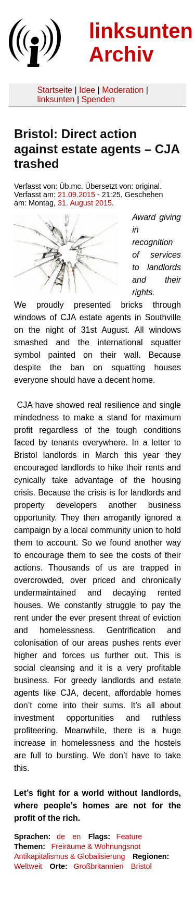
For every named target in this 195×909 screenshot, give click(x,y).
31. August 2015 (85, 203)
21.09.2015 (76, 194)
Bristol (141, 866)
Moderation (123, 90)
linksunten (55, 99)
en (76, 836)
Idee (87, 90)
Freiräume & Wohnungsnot (95, 846)
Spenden (97, 99)
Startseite (54, 90)
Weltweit (28, 866)
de (61, 836)
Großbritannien (98, 866)
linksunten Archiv (141, 42)
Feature (129, 836)
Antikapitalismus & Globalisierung (69, 856)
